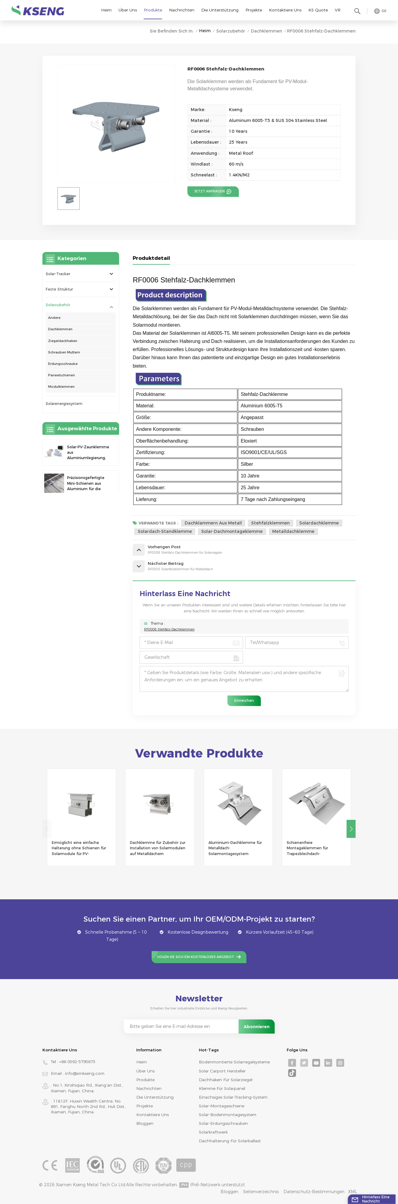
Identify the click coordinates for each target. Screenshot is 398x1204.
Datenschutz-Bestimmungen (313, 1191)
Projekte (253, 10)
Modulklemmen (61, 387)
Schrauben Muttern (64, 352)
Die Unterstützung (220, 10)
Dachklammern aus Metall (213, 523)
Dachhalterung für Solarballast (230, 1140)
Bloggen (144, 1123)
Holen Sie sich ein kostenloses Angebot (195, 957)
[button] (351, 829)
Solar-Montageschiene (221, 1105)
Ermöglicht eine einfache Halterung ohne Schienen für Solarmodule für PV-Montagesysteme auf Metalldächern (79, 848)
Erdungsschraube (63, 364)
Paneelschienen (61, 375)
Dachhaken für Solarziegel (225, 1079)
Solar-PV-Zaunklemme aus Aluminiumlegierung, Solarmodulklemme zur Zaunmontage (88, 453)
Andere (54, 318)
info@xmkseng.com (84, 1073)
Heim (106, 10)
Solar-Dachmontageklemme (232, 531)
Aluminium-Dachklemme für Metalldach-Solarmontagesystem (235, 848)
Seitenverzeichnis (261, 1191)
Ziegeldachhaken (62, 341)
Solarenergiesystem (64, 403)
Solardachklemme (319, 523)
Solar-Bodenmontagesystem (227, 1114)
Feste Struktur (59, 289)
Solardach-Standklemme (165, 531)
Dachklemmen (266, 31)
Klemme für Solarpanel (222, 1088)
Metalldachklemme (293, 531)
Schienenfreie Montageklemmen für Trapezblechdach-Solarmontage (307, 848)
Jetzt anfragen (210, 191)
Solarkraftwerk (213, 1132)
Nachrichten (181, 10)
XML (352, 1191)
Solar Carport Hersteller (222, 1071)
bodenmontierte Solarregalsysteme (234, 1061)
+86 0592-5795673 (77, 1061)
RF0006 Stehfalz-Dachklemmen (169, 629)
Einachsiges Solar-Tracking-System (233, 1097)
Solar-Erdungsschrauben (223, 1123)
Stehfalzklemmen (270, 523)
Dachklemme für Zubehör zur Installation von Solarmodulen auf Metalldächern (157, 848)
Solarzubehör (230, 31)
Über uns (128, 10)
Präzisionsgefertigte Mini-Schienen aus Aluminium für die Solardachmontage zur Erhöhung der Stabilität (85, 483)
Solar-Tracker (58, 274)
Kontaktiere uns (285, 10)
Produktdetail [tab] (151, 258)
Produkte (153, 10)
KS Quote (318, 10)
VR (338, 10)
